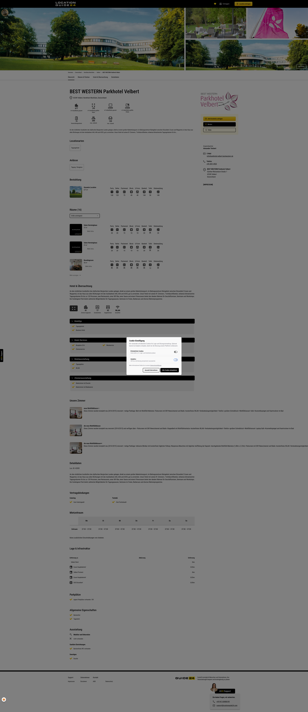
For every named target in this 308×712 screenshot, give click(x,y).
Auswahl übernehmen (151, 370)
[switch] (175, 352)
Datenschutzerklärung (155, 365)
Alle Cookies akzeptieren (169, 370)
